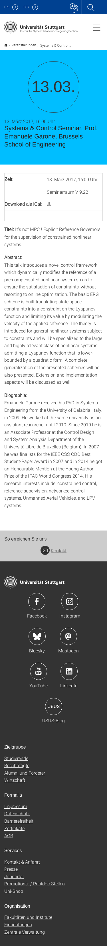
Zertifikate (14, 825)
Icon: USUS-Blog (53, 702)
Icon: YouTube (38, 667)
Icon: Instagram (69, 597)
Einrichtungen (18, 921)
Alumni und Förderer (24, 769)
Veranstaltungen (20, 43)
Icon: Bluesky (37, 632)
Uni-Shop (13, 887)
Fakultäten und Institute (28, 913)
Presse (11, 865)
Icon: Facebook (36, 597)
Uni (6, 7)
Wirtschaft (14, 776)
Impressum (15, 802)
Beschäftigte (16, 762)
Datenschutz (17, 810)
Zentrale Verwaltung (24, 928)
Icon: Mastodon (68, 632)
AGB (8, 832)
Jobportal (14, 873)
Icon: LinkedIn (69, 667)
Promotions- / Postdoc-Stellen (34, 880)
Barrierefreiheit (18, 817)
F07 (26, 7)
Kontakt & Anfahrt (22, 858)
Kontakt (53, 547)
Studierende (16, 754)
